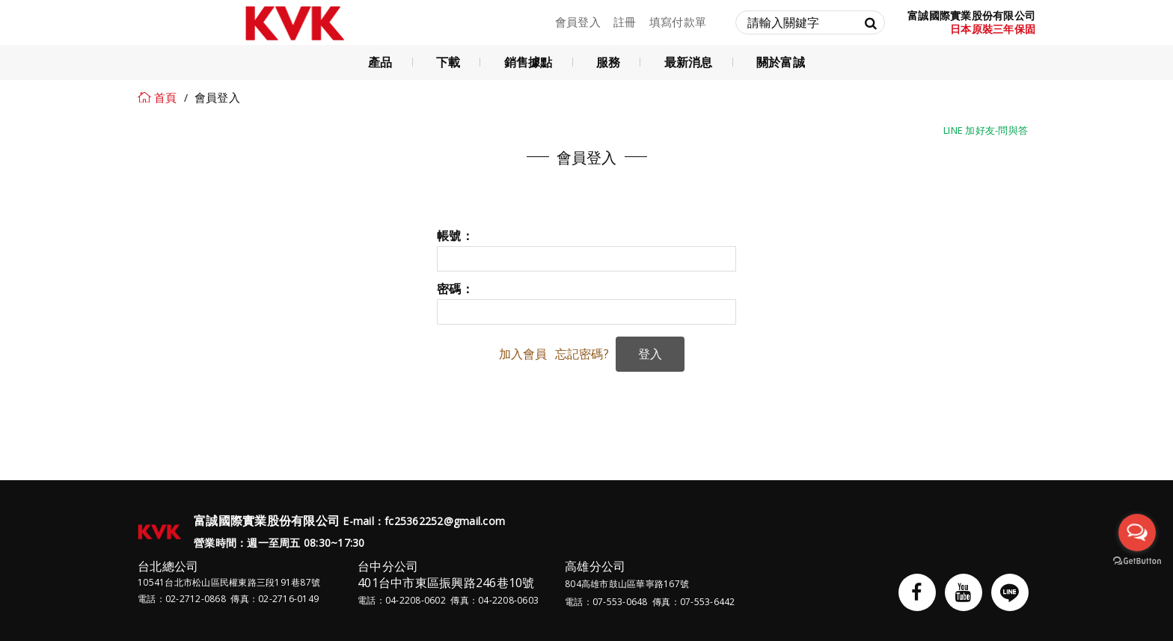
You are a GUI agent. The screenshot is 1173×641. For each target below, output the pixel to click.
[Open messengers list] (1137, 532)
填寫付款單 (677, 21)
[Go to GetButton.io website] (1137, 561)
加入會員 (523, 354)
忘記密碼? (582, 354)
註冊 (625, 21)
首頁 (165, 97)
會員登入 (578, 21)
